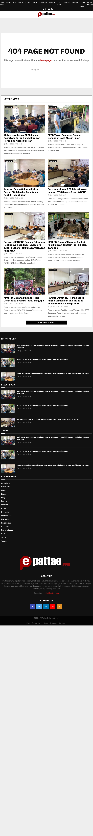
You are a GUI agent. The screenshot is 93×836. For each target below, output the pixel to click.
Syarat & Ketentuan (50, 623)
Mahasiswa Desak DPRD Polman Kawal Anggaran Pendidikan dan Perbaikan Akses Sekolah (22, 138)
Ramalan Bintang (90, 3)
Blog (14, 2)
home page (45, 60)
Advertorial (9, 107)
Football (34, 2)
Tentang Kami (36, 623)
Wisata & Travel (82, 4)
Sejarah (75, 2)
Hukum (4, 508)
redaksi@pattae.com (51, 593)
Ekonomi (4, 505)
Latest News (11, 99)
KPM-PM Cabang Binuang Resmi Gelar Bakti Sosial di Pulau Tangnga (24, 299)
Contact (62, 623)
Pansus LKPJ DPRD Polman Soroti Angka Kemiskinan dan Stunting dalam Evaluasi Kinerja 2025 (66, 301)
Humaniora (43, 2)
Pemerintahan (7, 530)
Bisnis (8, 2)
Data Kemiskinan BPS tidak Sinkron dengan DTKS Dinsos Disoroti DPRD (67, 190)
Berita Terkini (6, 487)
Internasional (6, 516)
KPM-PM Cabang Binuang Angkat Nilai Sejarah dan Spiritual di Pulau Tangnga (67, 245)
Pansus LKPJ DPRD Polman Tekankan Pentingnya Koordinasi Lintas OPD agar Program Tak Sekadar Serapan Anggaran (24, 246)
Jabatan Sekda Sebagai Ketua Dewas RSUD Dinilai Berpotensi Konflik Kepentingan (21, 192)
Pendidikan (66, 2)
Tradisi (27, 2)
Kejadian (52, 2)
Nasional (5, 526)
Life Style (59, 3)
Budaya (20, 2)
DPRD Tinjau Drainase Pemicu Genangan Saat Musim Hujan (64, 136)
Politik (3, 534)
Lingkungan (6, 523)
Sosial (7, 269)
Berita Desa (2, 3)
